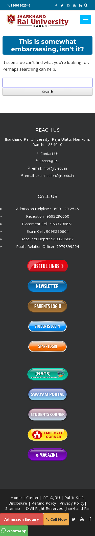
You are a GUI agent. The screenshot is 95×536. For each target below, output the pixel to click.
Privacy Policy (72, 503)
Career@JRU (49, 161)
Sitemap (12, 508)
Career (32, 497)
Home (16, 497)
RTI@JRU (51, 497)
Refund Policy (44, 503)
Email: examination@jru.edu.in (49, 175)
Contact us (49, 153)
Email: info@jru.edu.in (49, 168)
